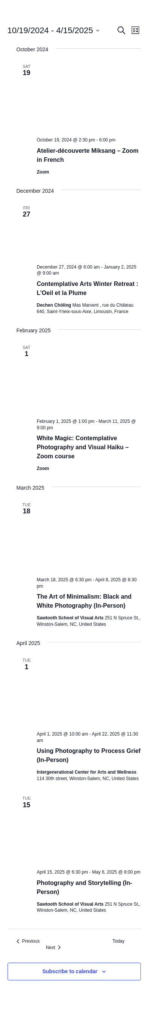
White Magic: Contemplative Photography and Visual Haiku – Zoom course (83, 447)
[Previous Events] (28, 941)
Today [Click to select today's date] (118, 941)
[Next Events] (53, 948)
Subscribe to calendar (69, 971)
